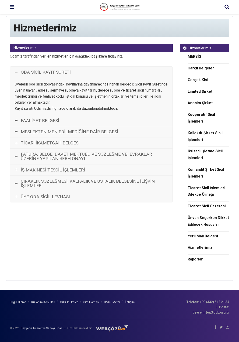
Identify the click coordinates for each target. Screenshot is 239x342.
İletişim (130, 302)
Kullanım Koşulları (43, 302)
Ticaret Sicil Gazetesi (207, 206)
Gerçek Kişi (198, 80)
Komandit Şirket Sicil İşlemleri (206, 172)
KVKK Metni (112, 302)
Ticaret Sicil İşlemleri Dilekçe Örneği (206, 191)
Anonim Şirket (200, 103)
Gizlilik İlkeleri (69, 302)
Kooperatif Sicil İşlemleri (201, 117)
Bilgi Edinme (18, 302)
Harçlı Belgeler (201, 68)
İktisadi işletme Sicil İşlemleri (205, 154)
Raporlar (195, 259)
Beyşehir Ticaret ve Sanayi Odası (42, 328)
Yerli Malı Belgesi (203, 236)
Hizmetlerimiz (200, 247)
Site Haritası (91, 302)
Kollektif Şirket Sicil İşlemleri (205, 136)
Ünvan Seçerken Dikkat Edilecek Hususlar (208, 221)
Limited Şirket (200, 91)
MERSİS (194, 56)
